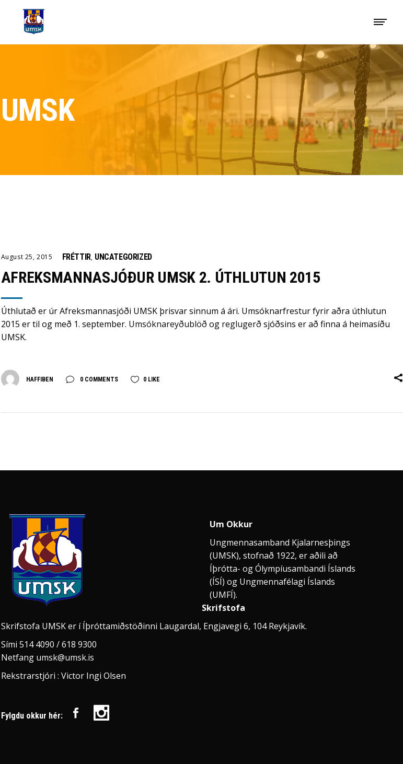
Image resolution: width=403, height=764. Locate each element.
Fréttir (76, 257)
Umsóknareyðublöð (168, 324)
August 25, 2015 (27, 256)
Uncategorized (123, 257)
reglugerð (242, 324)
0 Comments (98, 379)
